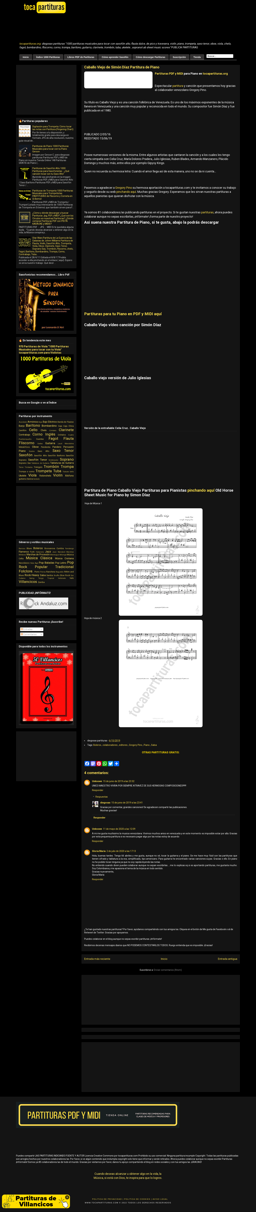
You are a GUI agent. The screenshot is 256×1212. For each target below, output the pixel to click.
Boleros (97, 745)
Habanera (40, 552)
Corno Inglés (44, 434)
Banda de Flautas (66, 422)
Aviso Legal (160, 1199)
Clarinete (66, 430)
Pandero (56, 447)
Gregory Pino (123, 187)
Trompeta (43, 471)
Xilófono (69, 475)
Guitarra (50, 443)
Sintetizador (53, 460)
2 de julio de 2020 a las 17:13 (121, 851)
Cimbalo (52, 430)
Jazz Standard (58, 552)
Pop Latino (61, 563)
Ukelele (22, 475)
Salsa (154, 745)
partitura (177, 85)
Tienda (197, 57)
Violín (58, 475)
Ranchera (50, 571)
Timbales (29, 467)
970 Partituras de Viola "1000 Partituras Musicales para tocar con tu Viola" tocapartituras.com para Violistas (44, 349)
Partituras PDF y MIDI (169, 73)
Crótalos (62, 435)
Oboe (35, 446)
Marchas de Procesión (38, 554)
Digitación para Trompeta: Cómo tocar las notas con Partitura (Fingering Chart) (52, 128)
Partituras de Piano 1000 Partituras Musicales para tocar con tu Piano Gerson (50, 149)
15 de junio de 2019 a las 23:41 (127, 802)
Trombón (51, 466)
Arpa (40, 422)
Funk (32, 552)
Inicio (26, 57)
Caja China (68, 426)
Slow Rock (65, 575)
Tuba (57, 471)
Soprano (67, 459)
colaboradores (110, 745)
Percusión (68, 447)
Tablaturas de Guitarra (62, 463)
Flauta (68, 438)
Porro (37, 571)
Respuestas (101, 797)
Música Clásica (39, 558)
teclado (37, 479)
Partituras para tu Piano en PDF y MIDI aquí (123, 314)
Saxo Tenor (63, 450)
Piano (147, 745)
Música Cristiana (64, 558)
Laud (60, 444)
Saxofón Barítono (56, 455)
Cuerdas (40, 439)
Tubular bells (68, 472)
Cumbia (60, 548)
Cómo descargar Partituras (150, 57)
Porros (43, 572)
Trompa (67, 466)
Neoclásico (24, 563)
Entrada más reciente (97, 958)
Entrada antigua (227, 958)
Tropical (50, 578)
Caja (60, 426)
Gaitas (40, 444)
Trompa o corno (26, 471)
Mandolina (69, 444)
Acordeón (23, 422)
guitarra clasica (26, 479)
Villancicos (28, 581)
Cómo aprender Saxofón (115, 57)
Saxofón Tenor (37, 459)
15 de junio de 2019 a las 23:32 (118, 781)
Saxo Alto (43, 451)
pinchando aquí (126, 191)
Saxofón (26, 455)
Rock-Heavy (32, 575)
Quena (31, 451)
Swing (31, 578)
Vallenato (62, 578)
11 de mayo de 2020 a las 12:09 (119, 829)
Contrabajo (24, 434)
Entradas (27, 629)
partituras (207, 212)
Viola (32, 475)
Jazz (48, 551)
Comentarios (29, 634)
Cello (33, 430)
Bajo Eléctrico (50, 421)
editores (123, 745)
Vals (72, 578)
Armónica (33, 421)
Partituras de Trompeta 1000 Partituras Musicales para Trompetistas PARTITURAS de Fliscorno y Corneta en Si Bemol (52, 194)
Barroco (22, 548)
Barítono (33, 425)
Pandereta (45, 447)
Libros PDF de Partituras (80, 57)
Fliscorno (26, 443)
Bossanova (49, 548)
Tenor (21, 467)
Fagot (53, 438)
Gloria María (99, 851)
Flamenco (24, 551)
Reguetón (60, 572)
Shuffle (56, 575)
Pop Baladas (46, 562)
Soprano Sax (25, 463)
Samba (49, 575)
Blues (29, 548)
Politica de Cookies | (138, 1199)
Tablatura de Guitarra (40, 463)
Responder (97, 790)
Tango (40, 578)
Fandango (69, 548)
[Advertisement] (101, 28)
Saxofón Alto (40, 455)
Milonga (63, 555)
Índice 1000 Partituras (48, 57)
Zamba (41, 582)
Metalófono (24, 447)
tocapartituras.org (30, 43)
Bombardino (49, 425)
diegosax (105, 802)
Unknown (97, 781)
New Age (34, 563)
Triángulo (38, 467)
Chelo (44, 430)
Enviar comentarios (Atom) (168, 970)
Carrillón (22, 430)
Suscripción (179, 57)
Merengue (54, 555)
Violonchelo (45, 475)
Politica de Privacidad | (107, 1199)
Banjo (22, 426)
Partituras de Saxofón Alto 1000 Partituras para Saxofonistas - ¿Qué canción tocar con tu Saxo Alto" (50, 171)
